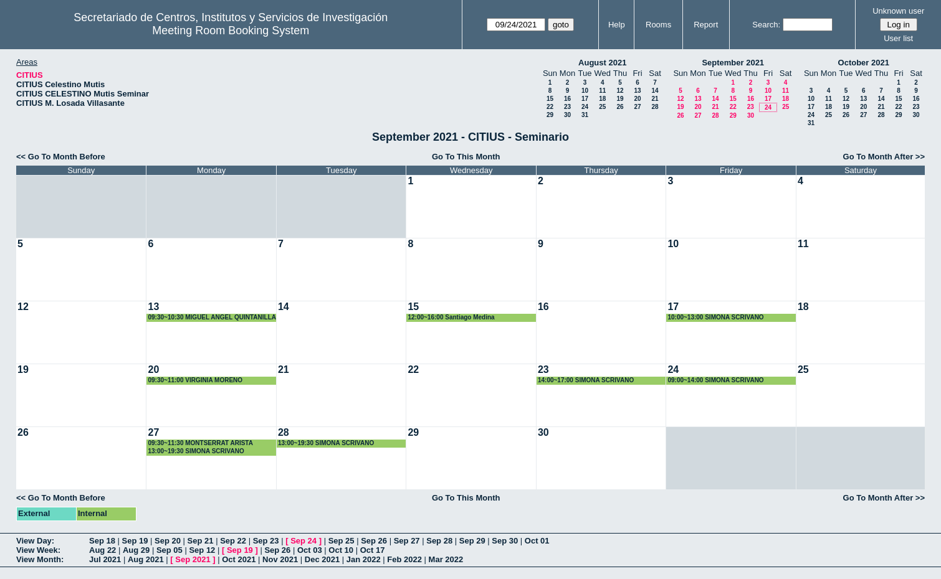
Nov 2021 (280, 559)
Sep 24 (303, 540)
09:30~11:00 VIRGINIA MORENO (195, 380)
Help (616, 24)
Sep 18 (102, 540)
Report (706, 24)
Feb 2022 (404, 559)
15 (550, 98)
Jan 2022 (363, 559)
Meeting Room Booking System (230, 30)
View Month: (40, 559)
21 (654, 98)
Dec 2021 (322, 559)
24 (584, 106)
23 (567, 106)
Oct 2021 (239, 559)
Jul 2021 (105, 559)
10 (584, 90)
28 (654, 106)
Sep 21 (201, 540)
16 (567, 98)
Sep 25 (341, 540)
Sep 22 (233, 540)
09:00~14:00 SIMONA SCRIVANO (715, 380)
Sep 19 (135, 540)
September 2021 (733, 62)
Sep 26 (374, 540)
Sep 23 (266, 540)
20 (637, 98)
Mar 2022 (446, 559)
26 (619, 106)
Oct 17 (372, 550)
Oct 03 (309, 550)
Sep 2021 (192, 559)
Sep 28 (439, 540)
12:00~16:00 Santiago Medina (451, 317)
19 (619, 98)
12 (619, 90)
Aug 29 (136, 550)
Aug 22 (102, 550)
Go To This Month (466, 156)
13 (637, 90)
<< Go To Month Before (60, 156)
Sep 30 (505, 540)
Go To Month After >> (884, 156)
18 (602, 98)
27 (637, 106)
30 (567, 114)
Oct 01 (537, 540)
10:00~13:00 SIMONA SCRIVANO (715, 317)
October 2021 (863, 62)
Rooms (658, 24)
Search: (766, 24)
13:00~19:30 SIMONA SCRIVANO (196, 451)
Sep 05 (169, 550)
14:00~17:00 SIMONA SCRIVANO (586, 380)
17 (584, 98)
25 (602, 106)
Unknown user (898, 11)
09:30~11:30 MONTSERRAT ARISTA (200, 443)
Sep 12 (202, 550)
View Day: (35, 540)
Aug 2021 (146, 559)
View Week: (38, 550)
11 (602, 90)
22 (550, 106)
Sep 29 (472, 540)
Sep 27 (407, 540)
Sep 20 (168, 540)
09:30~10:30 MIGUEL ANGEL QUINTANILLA (212, 317)
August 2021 (602, 62)
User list (898, 38)
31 (584, 114)
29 (550, 114)
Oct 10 (340, 550)
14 (654, 90)
